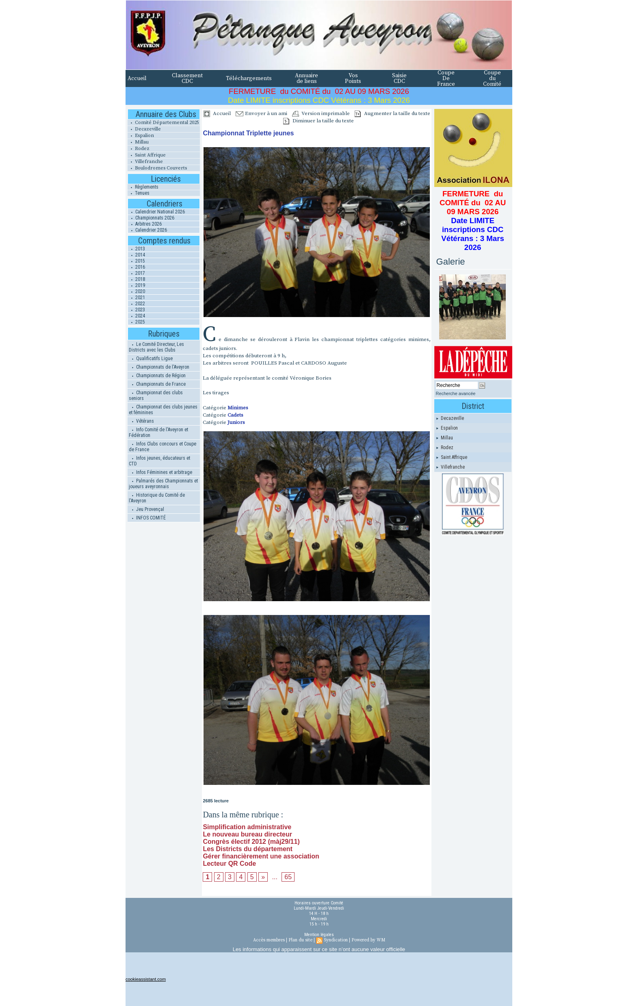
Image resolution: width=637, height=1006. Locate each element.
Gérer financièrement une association (261, 856)
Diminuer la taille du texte (318, 120)
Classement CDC (187, 78)
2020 (136, 291)
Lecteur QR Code (229, 863)
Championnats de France (157, 384)
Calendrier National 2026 (156, 212)
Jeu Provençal (146, 509)
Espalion (141, 136)
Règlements (143, 187)
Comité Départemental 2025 (163, 123)
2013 (136, 249)
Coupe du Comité (492, 78)
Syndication (336, 940)
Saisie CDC (399, 78)
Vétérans (141, 421)
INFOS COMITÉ (147, 518)
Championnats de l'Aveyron (159, 367)
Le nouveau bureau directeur (247, 834)
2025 (136, 322)
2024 (136, 316)
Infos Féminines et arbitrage (160, 472)
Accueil (137, 78)
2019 (136, 285)
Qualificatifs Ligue (151, 358)
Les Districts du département (247, 848)
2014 (136, 255)
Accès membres (269, 940)
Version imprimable (321, 113)
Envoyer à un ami (261, 113)
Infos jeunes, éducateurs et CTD (159, 461)
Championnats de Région (157, 375)
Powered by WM (368, 940)
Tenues (139, 193)
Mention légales (319, 934)
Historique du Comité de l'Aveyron (157, 498)
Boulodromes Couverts (157, 168)
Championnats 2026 (151, 218)
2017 (136, 273)
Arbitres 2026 (145, 224)
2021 (136, 297)
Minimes (238, 407)
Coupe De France (446, 78)
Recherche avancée (456, 393)
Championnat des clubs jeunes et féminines (163, 409)
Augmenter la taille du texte (392, 113)
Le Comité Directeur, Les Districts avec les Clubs (156, 347)
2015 (136, 261)
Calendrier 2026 (147, 230)
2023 (136, 310)
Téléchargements (249, 78)
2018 (136, 279)
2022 (136, 303)
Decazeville (144, 129)
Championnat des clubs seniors (156, 395)
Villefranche (145, 162)
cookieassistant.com (146, 979)
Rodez (139, 149)
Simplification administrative (247, 826)
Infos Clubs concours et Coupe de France (162, 446)
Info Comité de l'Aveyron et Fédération (158, 432)
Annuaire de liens (306, 78)
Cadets (235, 415)
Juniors (236, 422)
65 (288, 876)
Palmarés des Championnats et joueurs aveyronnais (163, 483)
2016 (136, 267)
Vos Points (353, 78)
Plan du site (300, 940)
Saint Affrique (147, 155)
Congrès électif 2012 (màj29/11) (251, 841)
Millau (138, 142)
